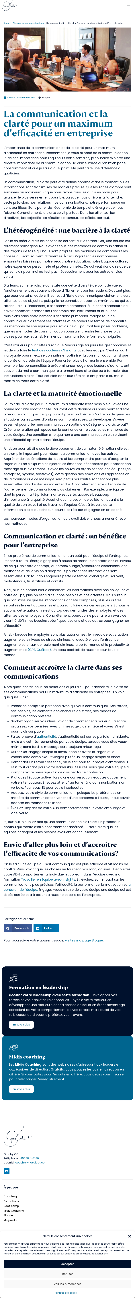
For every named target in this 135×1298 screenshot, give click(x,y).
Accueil (7, 23)
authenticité (46, 736)
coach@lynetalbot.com (31, 1162)
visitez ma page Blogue (84, 940)
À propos (11, 1187)
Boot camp (11, 1206)
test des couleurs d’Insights (54, 350)
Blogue (8, 1215)
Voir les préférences (67, 1284)
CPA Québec (39, 649)
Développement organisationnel (29, 23)
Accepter (67, 1264)
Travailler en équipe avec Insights (48, 879)
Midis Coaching (14, 1211)
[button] (129, 1236)
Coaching (10, 1196)
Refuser (67, 1274)
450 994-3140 (29, 1158)
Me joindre (10, 1220)
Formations (11, 1201)
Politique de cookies (66, 1292)
